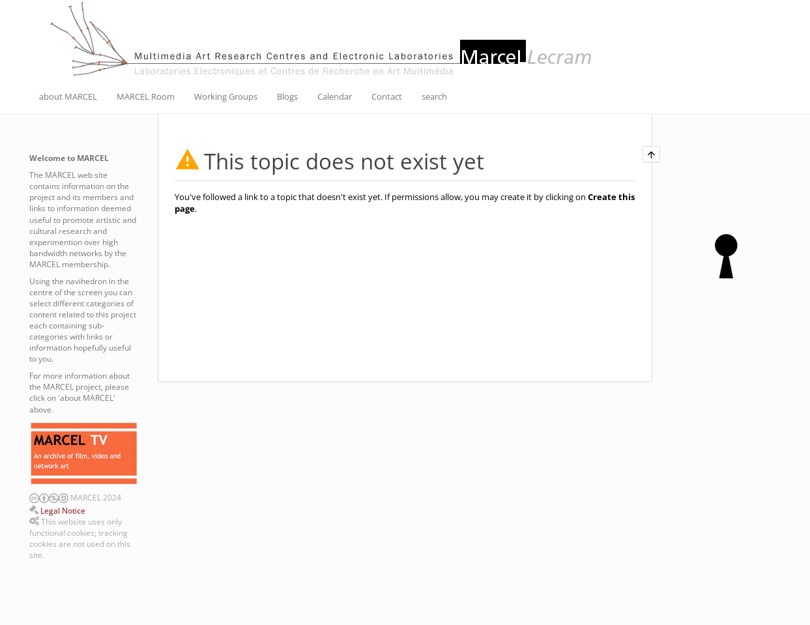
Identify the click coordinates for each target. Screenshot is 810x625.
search (434, 96)
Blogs (287, 96)
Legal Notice (62, 510)
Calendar (334, 96)
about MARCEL (68, 96)
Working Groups (225, 96)
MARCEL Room (146, 96)
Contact (386, 96)
